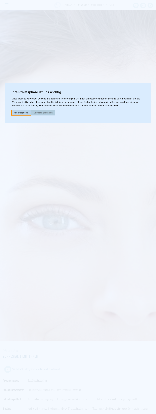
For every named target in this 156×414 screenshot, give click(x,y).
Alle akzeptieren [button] (21, 113)
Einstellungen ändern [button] (43, 113)
